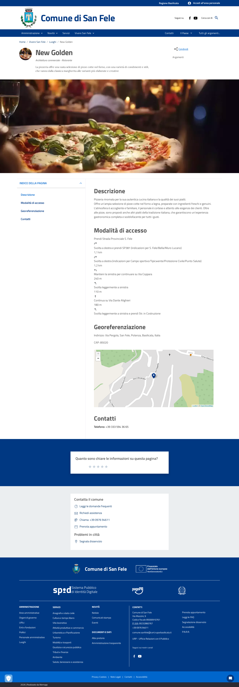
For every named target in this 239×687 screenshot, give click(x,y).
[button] (204, 3)
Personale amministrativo (32, 637)
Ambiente (57, 657)
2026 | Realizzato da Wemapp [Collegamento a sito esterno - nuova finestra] (34, 684)
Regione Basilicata (169, 3)
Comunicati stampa (101, 617)
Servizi (56, 607)
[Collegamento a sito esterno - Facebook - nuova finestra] (190, 18)
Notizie (95, 613)
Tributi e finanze (60, 652)
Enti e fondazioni (27, 627)
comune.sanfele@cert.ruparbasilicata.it (151, 632)
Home (22, 42)
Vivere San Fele (37, 42)
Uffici (21, 622)
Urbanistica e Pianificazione (66, 632)
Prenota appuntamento (193, 612)
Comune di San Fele (78, 18)
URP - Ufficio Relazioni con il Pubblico (150, 638)
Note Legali (116, 676)
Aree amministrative (29, 613)
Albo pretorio (98, 638)
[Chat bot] (230, 678)
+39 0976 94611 (140, 627)
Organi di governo (28, 617)
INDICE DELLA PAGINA (34, 183)
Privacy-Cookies (99, 676)
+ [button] (98, 354)
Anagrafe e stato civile (64, 613)
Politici (22, 632)
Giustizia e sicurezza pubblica (67, 647)
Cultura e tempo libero (63, 618)
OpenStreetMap (207, 406)
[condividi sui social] (181, 49)
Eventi (95, 622)
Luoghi (52, 42)
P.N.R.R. (186, 632)
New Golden (66, 42)
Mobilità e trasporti (62, 642)
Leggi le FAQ (188, 617)
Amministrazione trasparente (106, 643)
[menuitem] (169, 33)
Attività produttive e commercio (68, 628)
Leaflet (195, 406)
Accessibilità (188, 627)
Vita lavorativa (60, 623)
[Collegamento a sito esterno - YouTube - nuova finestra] (195, 18)
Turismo (57, 637)
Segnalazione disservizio (194, 622)
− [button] (98, 358)
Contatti (137, 607)
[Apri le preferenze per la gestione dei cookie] (9, 678)
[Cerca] (216, 17)
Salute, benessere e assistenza (68, 662)
